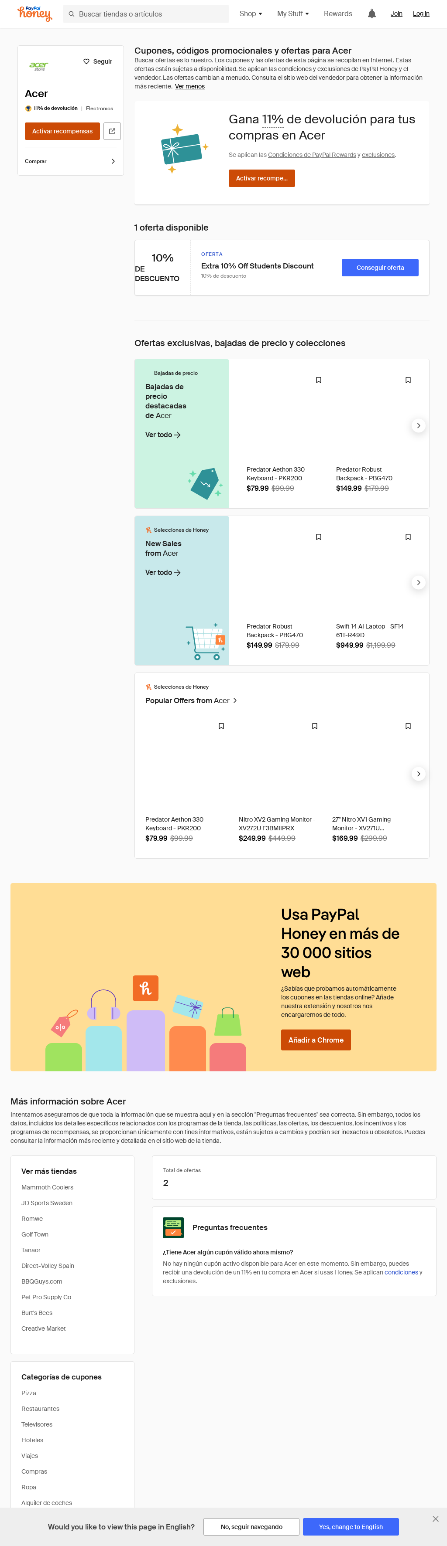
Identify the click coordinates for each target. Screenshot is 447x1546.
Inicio (17, 1443)
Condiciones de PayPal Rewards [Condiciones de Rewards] (312, 155)
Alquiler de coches (46, 1346)
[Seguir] (98, 61)
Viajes (29, 1299)
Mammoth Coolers (47, 1030)
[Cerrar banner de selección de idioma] (435, 1519)
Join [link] (396, 13)
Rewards (338, 13)
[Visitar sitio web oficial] (112, 131)
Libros (29, 1362)
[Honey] (34, 14)
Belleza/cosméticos (48, 1377)
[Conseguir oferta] (380, 267)
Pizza (28, 1236)
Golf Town (34, 1077)
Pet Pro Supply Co (46, 1140)
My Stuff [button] (293, 13)
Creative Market (43, 1172)
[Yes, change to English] (351, 1527)
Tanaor (31, 1093)
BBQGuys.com (41, 1124)
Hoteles (32, 1283)
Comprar (71, 161)
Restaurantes (40, 1252)
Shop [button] (251, 13)
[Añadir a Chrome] (316, 883)
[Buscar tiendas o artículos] (146, 14)
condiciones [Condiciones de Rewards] (401, 1115)
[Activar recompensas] (62, 131)
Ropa (28, 1330)
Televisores (36, 1267)
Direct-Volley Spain (47, 1109)
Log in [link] (421, 13)
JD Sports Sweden (46, 1046)
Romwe (32, 1062)
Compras (34, 1314)
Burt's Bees (36, 1156)
